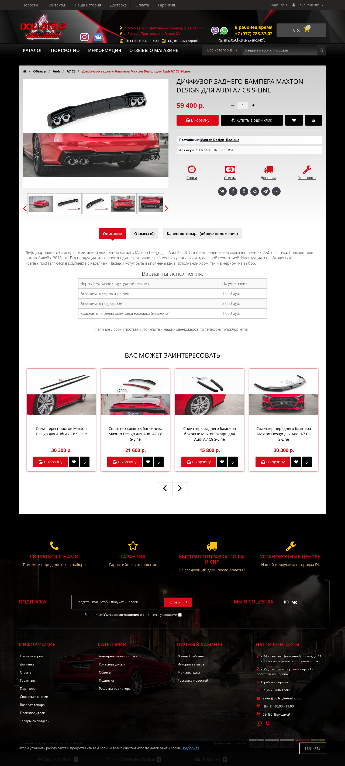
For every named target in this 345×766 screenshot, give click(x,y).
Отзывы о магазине (153, 50)
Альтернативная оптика (118, 656)
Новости (142, 5)
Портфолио (65, 50)
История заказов (191, 664)
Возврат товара (32, 704)
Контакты (169, 5)
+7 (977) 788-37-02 (253, 34)
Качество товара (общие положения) (202, 233)
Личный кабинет (191, 656)
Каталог (33, 50)
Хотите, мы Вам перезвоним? (242, 40)
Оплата (91, 5)
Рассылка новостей (193, 680)
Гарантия (116, 5)
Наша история (35, 5)
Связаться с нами (34, 696)
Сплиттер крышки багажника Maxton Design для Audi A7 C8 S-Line (135, 434)
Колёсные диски (112, 664)
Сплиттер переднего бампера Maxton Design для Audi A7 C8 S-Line (283, 434)
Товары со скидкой (35, 721)
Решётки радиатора (115, 688)
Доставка (66, 5)
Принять (312, 748)
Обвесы (105, 672)
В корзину (50, 461)
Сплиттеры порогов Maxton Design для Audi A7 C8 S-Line (61, 431)
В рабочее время (254, 27)
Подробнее (190, 748)
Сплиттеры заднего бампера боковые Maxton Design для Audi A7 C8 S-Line (209, 434)
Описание (112, 233)
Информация (104, 50)
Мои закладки (189, 672)
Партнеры (279, 5)
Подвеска (106, 680)
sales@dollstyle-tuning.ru (279, 698)
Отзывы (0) (144, 233)
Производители (32, 712)
